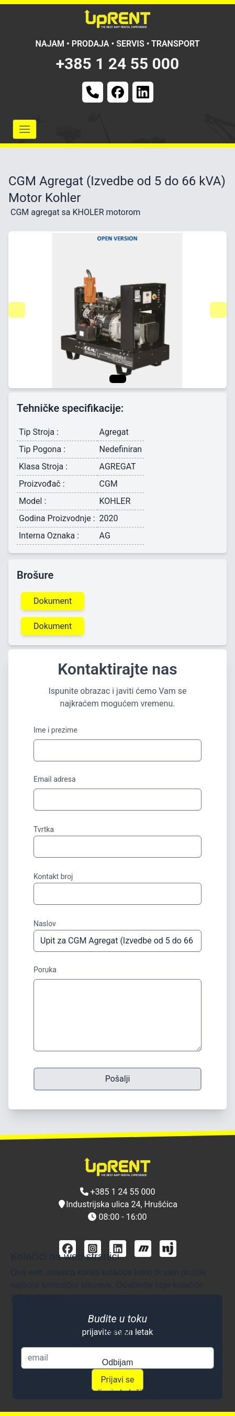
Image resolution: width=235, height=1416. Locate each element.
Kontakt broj (53, 876)
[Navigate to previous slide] (16, 310)
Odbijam (117, 1362)
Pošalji (117, 1079)
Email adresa (54, 779)
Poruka (45, 969)
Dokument (52, 601)
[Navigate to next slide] (218, 310)
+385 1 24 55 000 (118, 63)
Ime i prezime (55, 730)
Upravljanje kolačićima (117, 1392)
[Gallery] (117, 309)
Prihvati (117, 1332)
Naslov (44, 923)
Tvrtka (43, 829)
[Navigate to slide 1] (117, 379)
